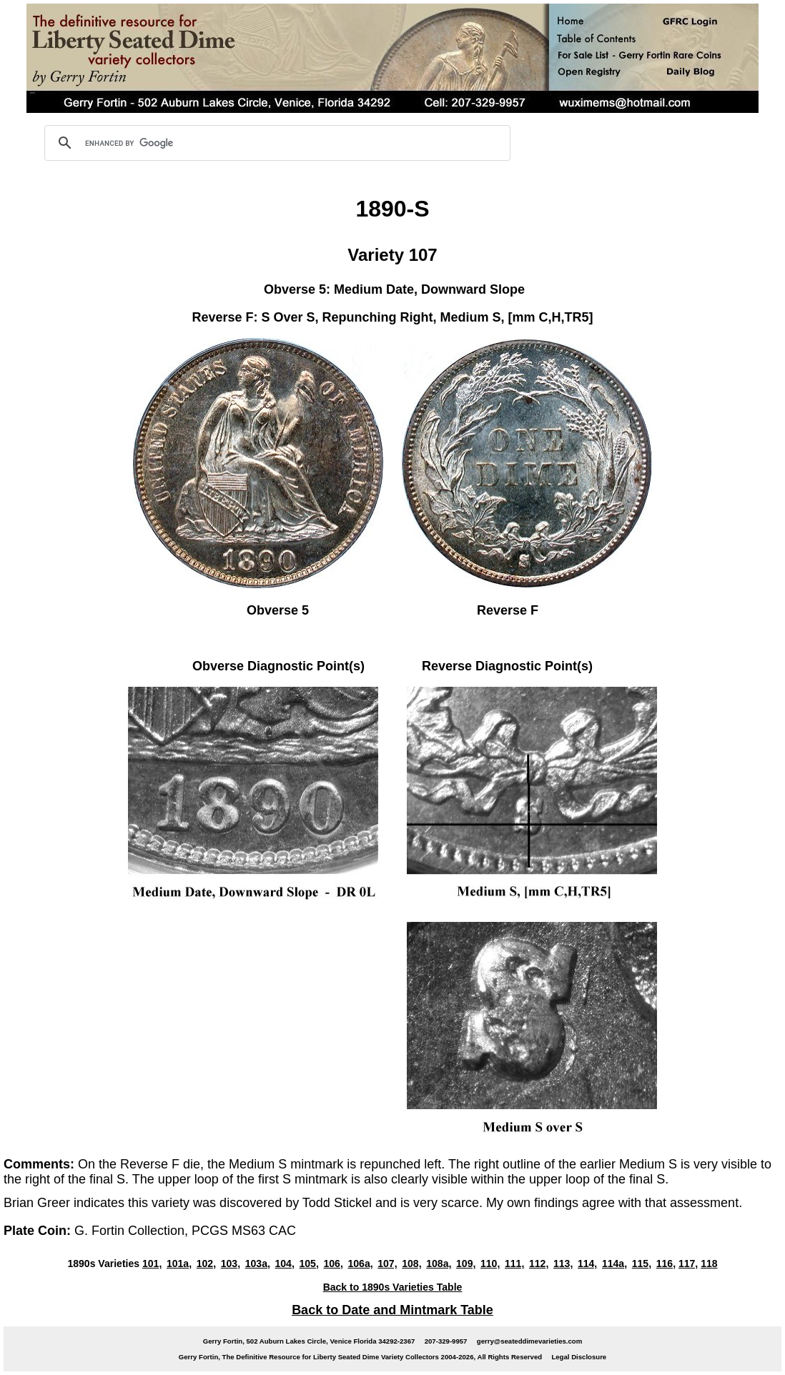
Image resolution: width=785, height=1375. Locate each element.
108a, (438, 1263)
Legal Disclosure (578, 1357)
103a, (257, 1263)
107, (387, 1263)
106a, (359, 1263)
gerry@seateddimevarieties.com (529, 1341)
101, (152, 1263)
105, (309, 1263)
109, (465, 1263)
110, (490, 1263)
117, (688, 1263)
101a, (179, 1263)
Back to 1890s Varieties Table (393, 1287)
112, (538, 1263)
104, (285, 1263)
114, (587, 1263)
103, (230, 1263)
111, (514, 1263)
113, (563, 1263)
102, (206, 1263)
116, (666, 1263)
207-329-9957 (446, 1341)
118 (709, 1263)
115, (641, 1263)
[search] (275, 143)
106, (332, 1263)
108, (411, 1263)
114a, (614, 1263)
